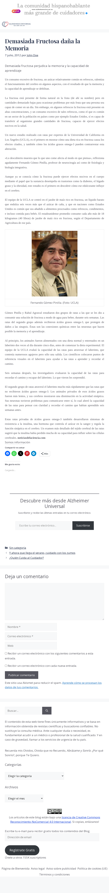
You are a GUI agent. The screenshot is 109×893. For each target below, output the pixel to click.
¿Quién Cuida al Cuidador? (26, 558)
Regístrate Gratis (22, 850)
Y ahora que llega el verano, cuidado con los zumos (42, 553)
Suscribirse (83, 525)
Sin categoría (17, 548)
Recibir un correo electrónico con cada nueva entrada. (42, 666)
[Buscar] (46, 711)
